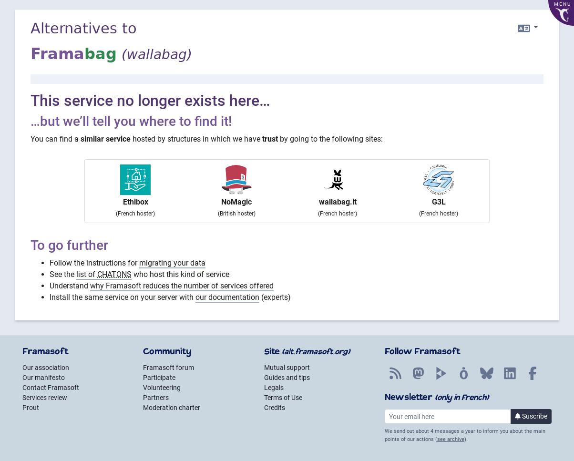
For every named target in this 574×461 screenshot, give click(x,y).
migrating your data (172, 262)
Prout (30, 407)
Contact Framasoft (50, 387)
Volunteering (162, 387)
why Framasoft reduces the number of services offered (182, 285)
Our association (45, 367)
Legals (274, 387)
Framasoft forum (168, 367)
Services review (44, 397)
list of (104, 274)
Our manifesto (43, 377)
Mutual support (287, 367)
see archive (450, 439)
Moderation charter (171, 407)
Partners (156, 397)
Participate (159, 377)
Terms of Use (283, 397)
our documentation (227, 297)
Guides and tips (287, 377)
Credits (274, 407)
